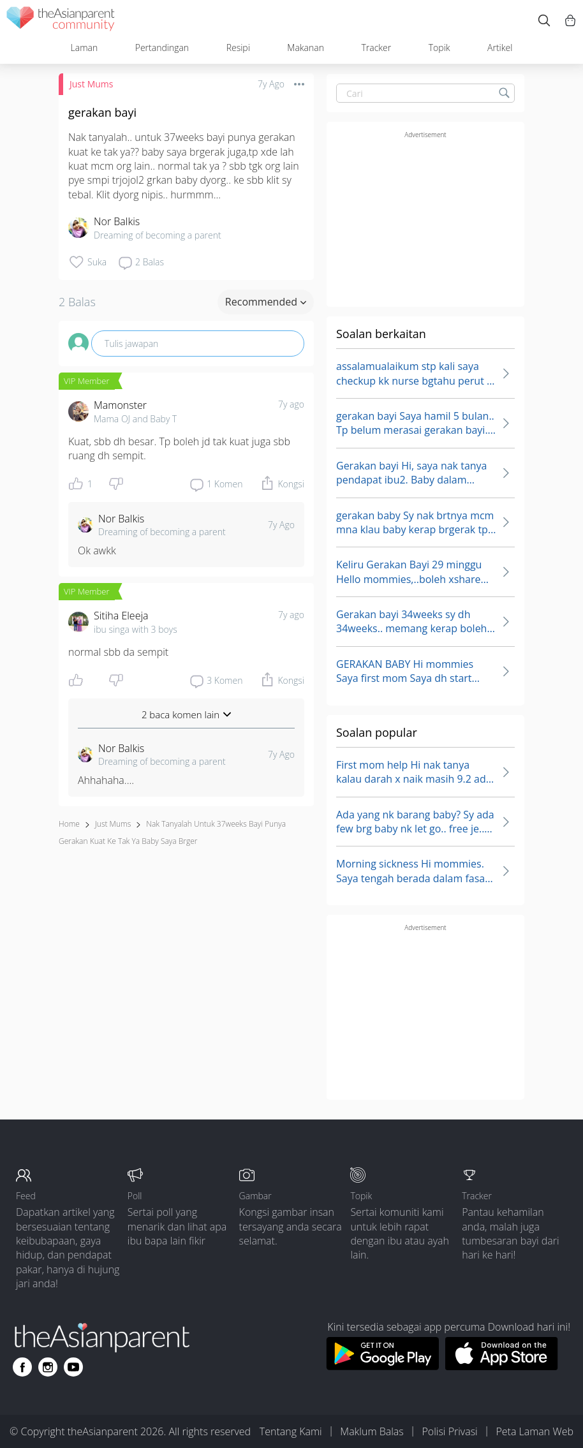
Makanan (305, 47)
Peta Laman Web (534, 1431)
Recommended (265, 302)
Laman (84, 47)
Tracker (376, 47)
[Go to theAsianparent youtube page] (73, 1367)
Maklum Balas (371, 1431)
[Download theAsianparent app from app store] (501, 1366)
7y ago (291, 404)
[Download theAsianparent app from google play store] (382, 1366)
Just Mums (91, 84)
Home (69, 823)
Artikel (499, 47)
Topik (439, 47)
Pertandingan (162, 47)
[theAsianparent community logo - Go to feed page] (60, 20)
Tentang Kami (291, 1431)
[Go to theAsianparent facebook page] (22, 1367)
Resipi (238, 47)
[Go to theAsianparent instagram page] (47, 1367)
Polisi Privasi (449, 1431)
